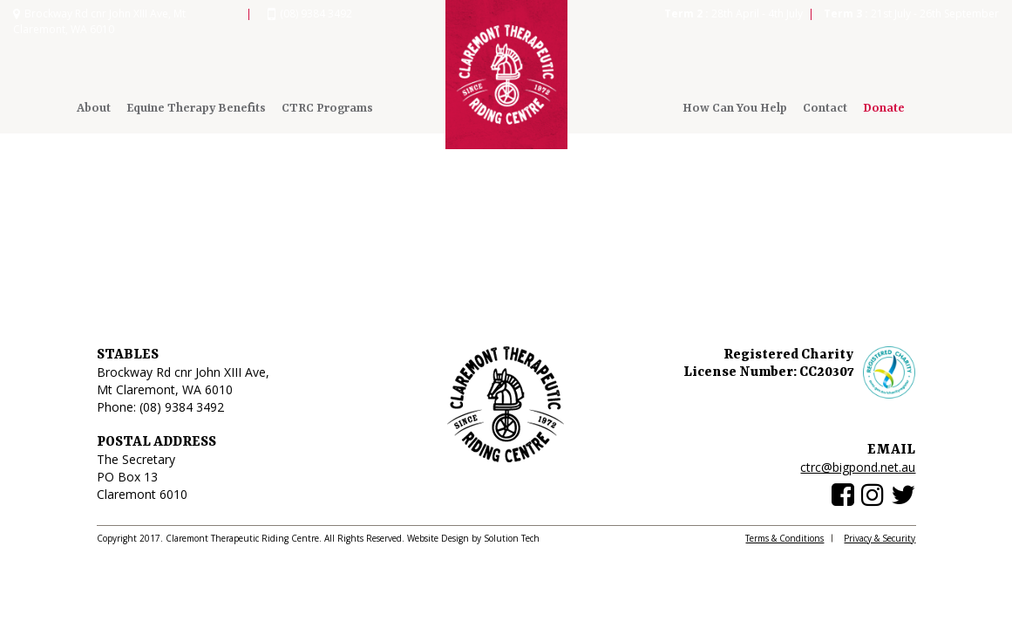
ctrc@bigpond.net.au (857, 467)
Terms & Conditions (784, 538)
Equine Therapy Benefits (196, 108)
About (94, 108)
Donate (884, 108)
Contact (825, 108)
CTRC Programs (327, 108)
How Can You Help (735, 108)
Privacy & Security (879, 538)
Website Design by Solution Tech (473, 538)
